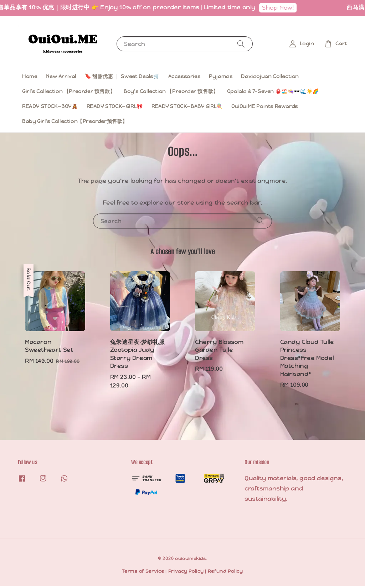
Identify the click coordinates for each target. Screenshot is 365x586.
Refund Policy (225, 571)
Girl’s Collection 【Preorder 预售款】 (68, 91)
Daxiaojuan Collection (270, 76)
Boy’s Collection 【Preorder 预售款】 (171, 91)
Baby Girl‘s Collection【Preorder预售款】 (75, 121)
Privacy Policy (186, 571)
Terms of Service (143, 571)
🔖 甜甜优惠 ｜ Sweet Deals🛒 (122, 76)
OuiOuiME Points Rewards (264, 106)
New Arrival (61, 76)
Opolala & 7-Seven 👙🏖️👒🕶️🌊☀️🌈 (273, 91)
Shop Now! (283, 7)
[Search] (241, 44)
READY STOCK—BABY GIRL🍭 (187, 106)
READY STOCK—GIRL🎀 (115, 106)
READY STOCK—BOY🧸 (50, 106)
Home (29, 76)
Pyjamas (220, 76)
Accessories (184, 76)
